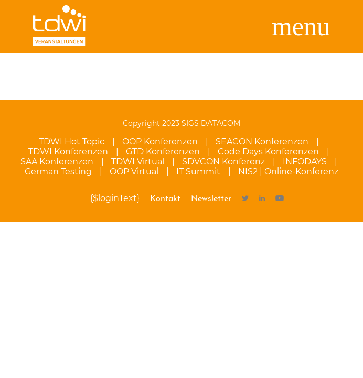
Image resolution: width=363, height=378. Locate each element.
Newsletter (211, 199)
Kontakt (165, 199)
